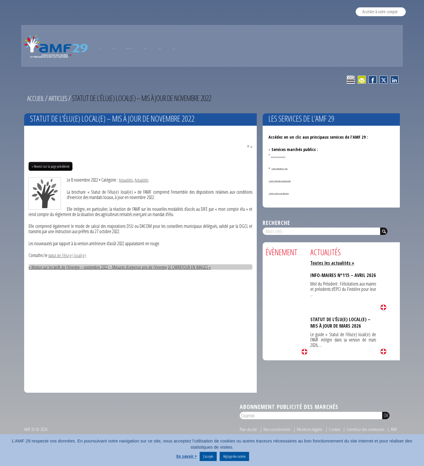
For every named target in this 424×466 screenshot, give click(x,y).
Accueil (36, 122)
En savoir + (186, 456)
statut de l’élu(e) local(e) (67, 279)
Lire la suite (304, 375)
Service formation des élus (295, 191)
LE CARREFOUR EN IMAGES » (191, 291)
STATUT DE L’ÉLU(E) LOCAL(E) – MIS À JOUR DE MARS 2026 (340, 346)
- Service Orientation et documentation (305, 203)
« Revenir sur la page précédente (50, 190)
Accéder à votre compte (380, 11)
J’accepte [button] (208, 456)
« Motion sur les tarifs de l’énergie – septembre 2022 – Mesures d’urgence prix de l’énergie (99, 291)
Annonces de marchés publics (292, 179)
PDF (246, 169)
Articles (60, 122)
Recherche (276, 246)
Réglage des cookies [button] (234, 456)
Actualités (126, 204)
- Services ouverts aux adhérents (298, 216)
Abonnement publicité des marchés (289, 431)
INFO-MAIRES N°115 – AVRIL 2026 (338, 302)
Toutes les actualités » (333, 286)
